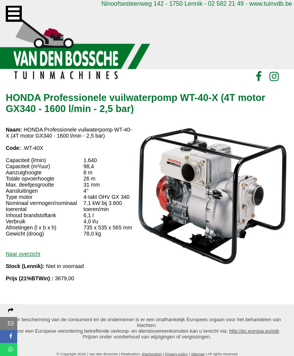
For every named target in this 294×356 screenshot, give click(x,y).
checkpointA (152, 354)
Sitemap (198, 354)
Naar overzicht (23, 254)
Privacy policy (176, 354)
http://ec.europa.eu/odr (254, 331)
